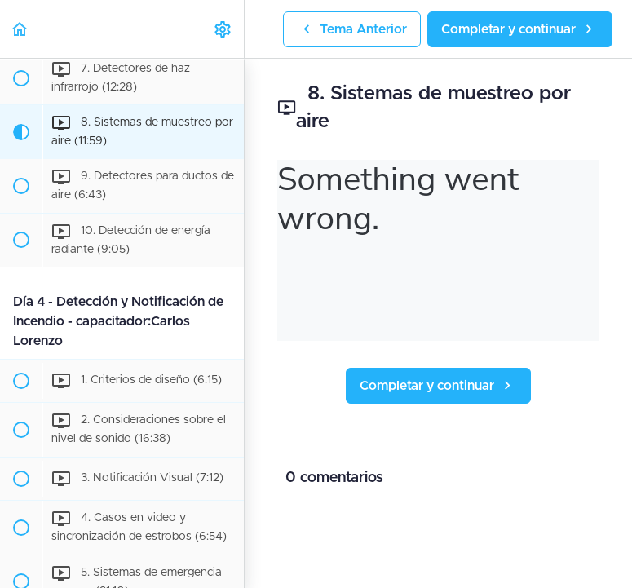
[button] (20, 29)
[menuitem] (223, 29)
